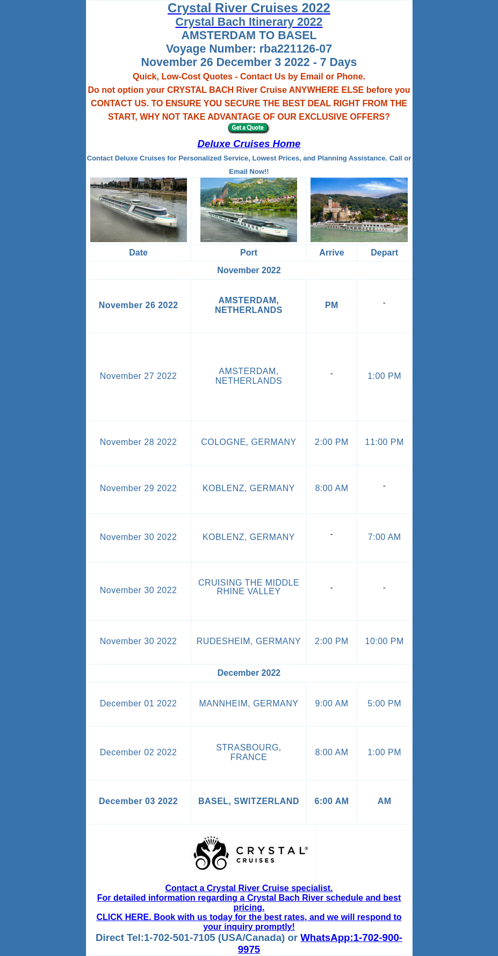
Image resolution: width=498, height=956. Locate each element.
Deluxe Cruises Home (249, 143)
